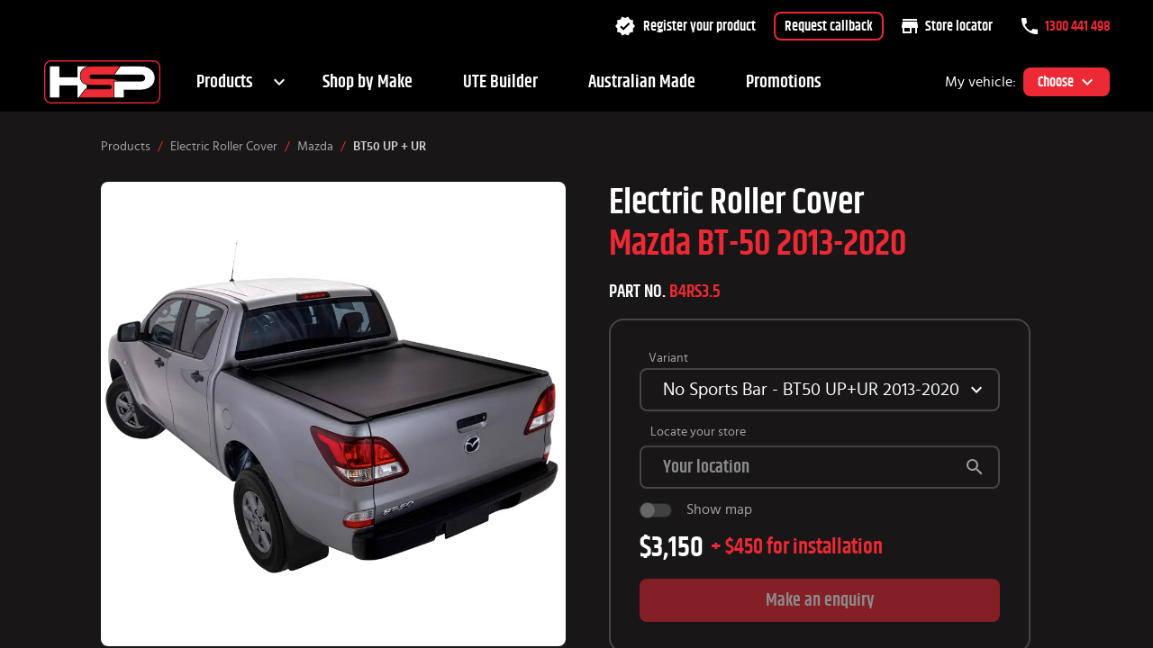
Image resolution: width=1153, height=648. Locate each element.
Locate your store (698, 432)
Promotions (784, 82)
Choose (1066, 82)
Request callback (829, 26)
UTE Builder (500, 82)
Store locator (947, 26)
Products (224, 82)
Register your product (685, 26)
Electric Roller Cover (223, 146)
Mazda (315, 146)
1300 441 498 (1065, 26)
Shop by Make (367, 82)
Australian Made (641, 82)
